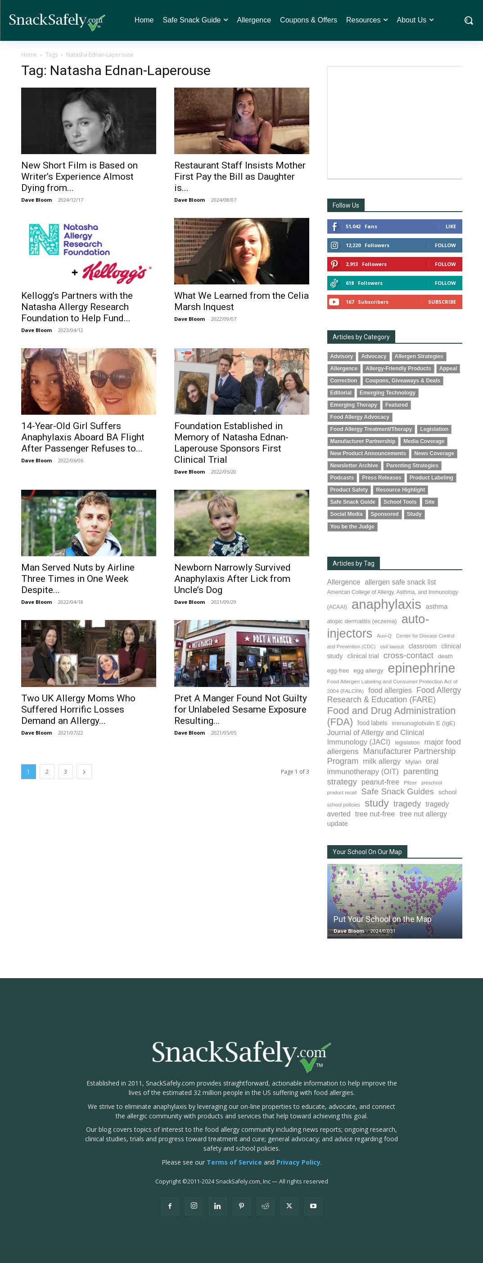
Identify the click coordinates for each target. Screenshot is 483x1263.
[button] (468, 21)
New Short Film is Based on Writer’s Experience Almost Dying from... (79, 176)
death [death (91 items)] (445, 656)
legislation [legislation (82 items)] (407, 743)
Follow (445, 245)
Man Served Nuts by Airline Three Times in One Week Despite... (78, 578)
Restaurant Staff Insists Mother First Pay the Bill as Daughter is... (240, 176)
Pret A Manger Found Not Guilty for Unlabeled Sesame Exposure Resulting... (240, 709)
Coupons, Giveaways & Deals (403, 380)
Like (451, 226)
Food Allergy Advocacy (359, 417)
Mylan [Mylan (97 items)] (413, 761)
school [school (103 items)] (447, 792)
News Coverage (434, 453)
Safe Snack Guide (352, 502)
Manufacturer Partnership (363, 441)
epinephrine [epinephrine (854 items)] (422, 668)
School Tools (400, 502)
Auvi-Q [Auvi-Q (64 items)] (384, 635)
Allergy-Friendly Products (398, 368)
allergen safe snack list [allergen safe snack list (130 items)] (400, 582)
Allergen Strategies (419, 356)
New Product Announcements (368, 453)
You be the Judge (352, 526)
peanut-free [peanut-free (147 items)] (380, 782)
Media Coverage (423, 441)
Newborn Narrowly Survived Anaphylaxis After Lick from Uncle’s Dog (232, 578)
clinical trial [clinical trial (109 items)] (363, 656)
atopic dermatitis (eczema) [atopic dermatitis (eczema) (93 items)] (362, 621)
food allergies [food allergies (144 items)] (390, 690)
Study (414, 514)
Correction (343, 380)
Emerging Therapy (353, 405)
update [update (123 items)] (337, 823)
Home (29, 54)
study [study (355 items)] (377, 803)
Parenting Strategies (412, 465)
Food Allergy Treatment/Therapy (371, 429)
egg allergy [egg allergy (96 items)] (368, 670)
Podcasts (342, 477)
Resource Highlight (400, 490)
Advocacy (373, 356)
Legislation (434, 429)
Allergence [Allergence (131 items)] (344, 582)
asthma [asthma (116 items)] (437, 606)
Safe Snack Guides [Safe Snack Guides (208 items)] (397, 791)
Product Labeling (431, 477)
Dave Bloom (36, 199)
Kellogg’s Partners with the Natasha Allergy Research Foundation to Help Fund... (77, 307)
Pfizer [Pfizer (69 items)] (410, 782)
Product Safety (349, 490)
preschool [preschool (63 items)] (431, 782)
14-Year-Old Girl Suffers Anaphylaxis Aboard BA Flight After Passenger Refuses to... (82, 437)
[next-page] (84, 771)
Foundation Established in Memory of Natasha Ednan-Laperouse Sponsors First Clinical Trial (231, 443)
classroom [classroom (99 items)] (423, 646)
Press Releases (381, 477)
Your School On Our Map (367, 851)
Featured (396, 405)
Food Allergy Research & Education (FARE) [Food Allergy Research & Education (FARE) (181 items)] (394, 695)
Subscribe (442, 301)
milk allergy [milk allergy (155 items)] (382, 761)
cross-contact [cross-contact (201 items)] (408, 655)
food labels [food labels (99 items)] (372, 723)
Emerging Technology (387, 393)
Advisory (341, 356)
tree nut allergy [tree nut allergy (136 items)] (423, 814)
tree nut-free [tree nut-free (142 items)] (375, 814)
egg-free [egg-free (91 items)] (338, 670)
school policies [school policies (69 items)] (343, 804)
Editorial (341, 393)
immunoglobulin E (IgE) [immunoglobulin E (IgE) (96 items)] (423, 723)
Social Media (346, 514)
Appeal (448, 368)
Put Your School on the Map (383, 919)
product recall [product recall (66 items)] (342, 792)
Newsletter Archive (354, 465)
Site (430, 502)
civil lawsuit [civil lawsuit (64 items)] (392, 646)
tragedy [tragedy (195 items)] (407, 803)
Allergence (344, 368)
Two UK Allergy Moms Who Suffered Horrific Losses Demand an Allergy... (78, 709)
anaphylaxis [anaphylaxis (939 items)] (386, 604)
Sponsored (385, 514)
